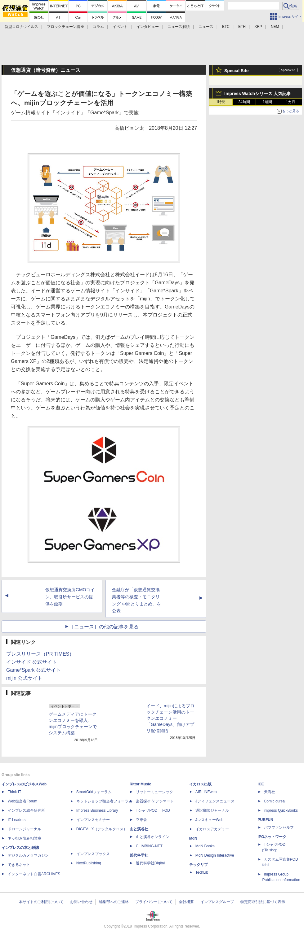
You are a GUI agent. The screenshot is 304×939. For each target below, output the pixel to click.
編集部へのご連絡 (114, 902)
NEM (275, 26)
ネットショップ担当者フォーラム (104, 801)
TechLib (201, 872)
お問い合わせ (81, 902)
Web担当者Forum (22, 801)
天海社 (269, 792)
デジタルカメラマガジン (28, 855)
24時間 (244, 102)
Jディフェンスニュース (215, 801)
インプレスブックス (93, 854)
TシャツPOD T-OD (153, 810)
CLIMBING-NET (149, 846)
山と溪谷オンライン (152, 837)
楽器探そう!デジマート (155, 801)
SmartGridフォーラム (94, 792)
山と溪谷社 (139, 829)
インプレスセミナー (93, 820)
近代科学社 (139, 855)
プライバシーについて (153, 902)
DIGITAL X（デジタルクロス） (101, 829)
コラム (98, 26)
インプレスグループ (217, 902)
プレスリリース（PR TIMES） (40, 654)
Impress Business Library (97, 810)
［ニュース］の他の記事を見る (104, 626)
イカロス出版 (200, 784)
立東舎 (141, 820)
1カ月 (291, 102)
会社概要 (186, 902)
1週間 (267, 102)
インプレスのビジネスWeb (24, 784)
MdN (193, 838)
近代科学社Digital (150, 863)
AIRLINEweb (206, 792)
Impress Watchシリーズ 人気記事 (257, 93)
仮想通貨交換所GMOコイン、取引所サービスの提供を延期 (70, 596)
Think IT (14, 792)
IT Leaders (16, 820)
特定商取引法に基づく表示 (262, 902)
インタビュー (147, 26)
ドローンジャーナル (24, 829)
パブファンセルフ (279, 827)
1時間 (221, 102)
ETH (242, 26)
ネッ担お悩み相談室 (24, 838)
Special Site (236, 70)
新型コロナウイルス (21, 26)
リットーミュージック (154, 792)
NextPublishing (88, 863)
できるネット (19, 865)
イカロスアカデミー (212, 829)
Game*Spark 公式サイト (33, 670)
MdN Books (205, 846)
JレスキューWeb (209, 820)
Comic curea (274, 801)
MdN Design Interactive (214, 855)
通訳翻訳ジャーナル (212, 810)
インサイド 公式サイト (31, 662)
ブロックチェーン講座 (65, 26)
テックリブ (198, 865)
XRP (258, 26)
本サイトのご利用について (41, 902)
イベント (120, 26)
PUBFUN (265, 820)
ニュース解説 (179, 26)
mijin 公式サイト (24, 678)
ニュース (206, 26)
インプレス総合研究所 (26, 810)
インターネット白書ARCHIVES (34, 874)
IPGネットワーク (272, 837)
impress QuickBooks (281, 810)
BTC (226, 26)
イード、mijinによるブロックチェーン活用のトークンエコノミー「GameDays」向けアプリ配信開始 (170, 718)
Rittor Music (140, 784)
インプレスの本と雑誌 (20, 847)
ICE (261, 784)
